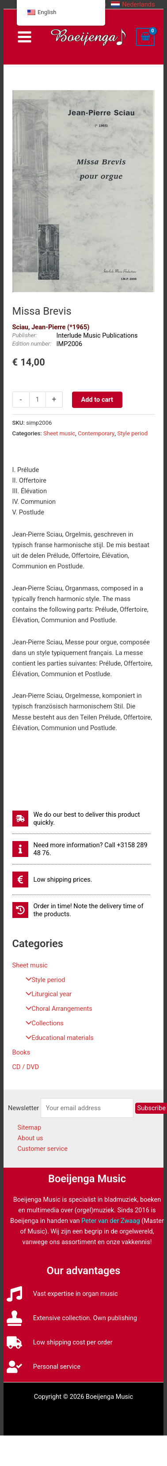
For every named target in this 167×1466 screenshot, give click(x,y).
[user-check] (43, 1367)
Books (21, 1052)
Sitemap (30, 1127)
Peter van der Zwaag (110, 1221)
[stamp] (72, 1318)
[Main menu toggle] (24, 37)
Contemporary (96, 433)
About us (30, 1138)
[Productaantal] (37, 399)
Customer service (43, 1149)
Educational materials (57, 1038)
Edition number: (32, 343)
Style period (43, 980)
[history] (81, 910)
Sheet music (30, 965)
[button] (133, 4)
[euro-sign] (52, 879)
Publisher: (24, 335)
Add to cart (97, 400)
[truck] (60, 1342)
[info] (81, 849)
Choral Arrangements (56, 1009)
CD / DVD (25, 1067)
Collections (42, 1023)
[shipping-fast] (81, 818)
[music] (62, 1294)
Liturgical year (46, 994)
